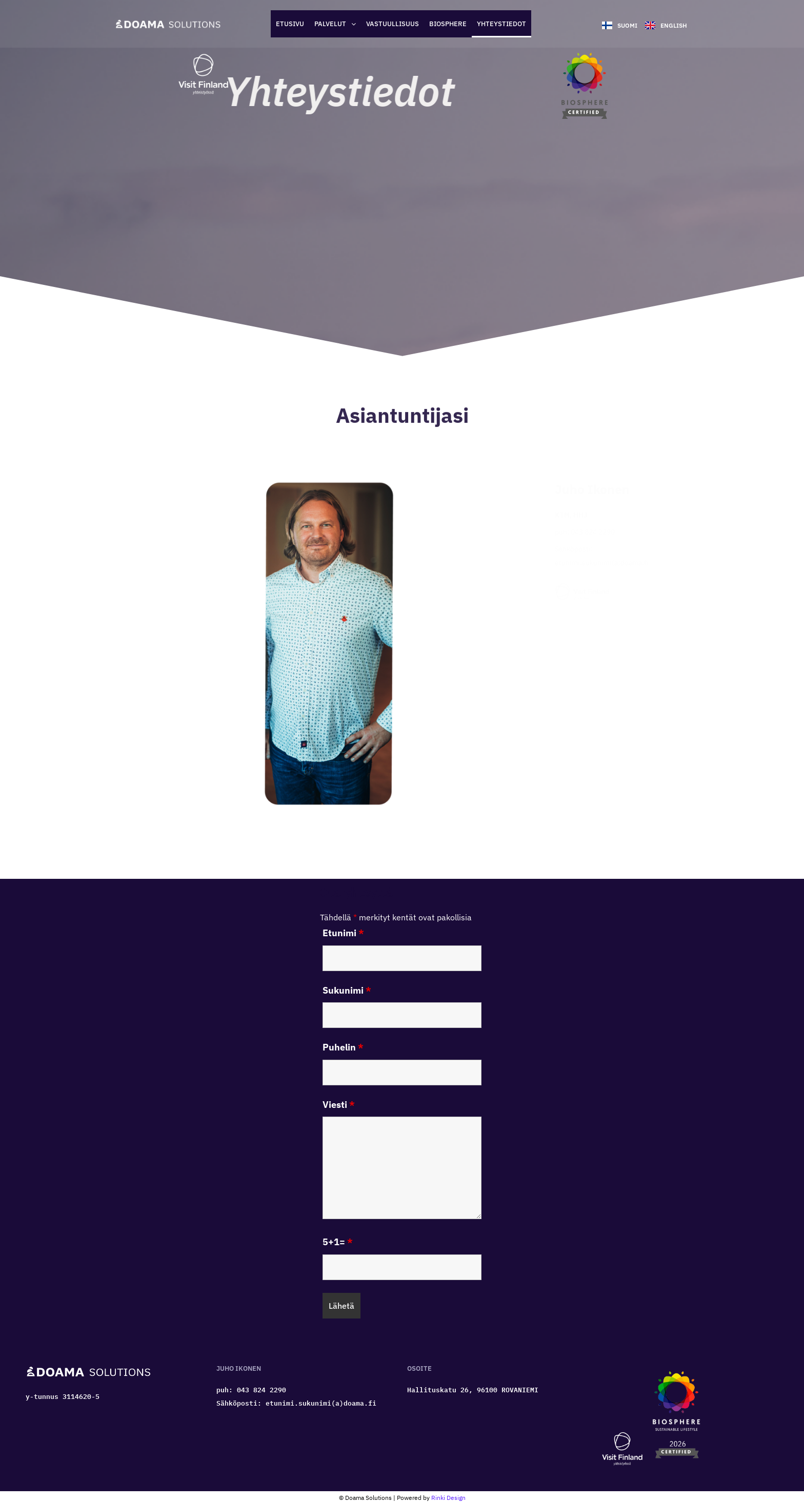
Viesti (339, 1100)
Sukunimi (347, 986)
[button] (319, 21)
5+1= (338, 1238)
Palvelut (319, 22)
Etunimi (343, 929)
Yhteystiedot (529, 22)
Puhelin (343, 1043)
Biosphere (461, 22)
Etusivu (261, 22)
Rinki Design (448, 1494)
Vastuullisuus (391, 22)
